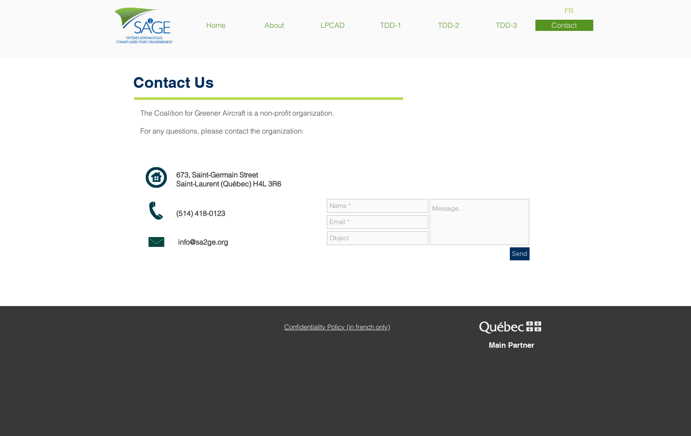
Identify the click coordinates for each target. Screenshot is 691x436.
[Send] (520, 253)
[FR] (569, 11)
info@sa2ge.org (203, 241)
